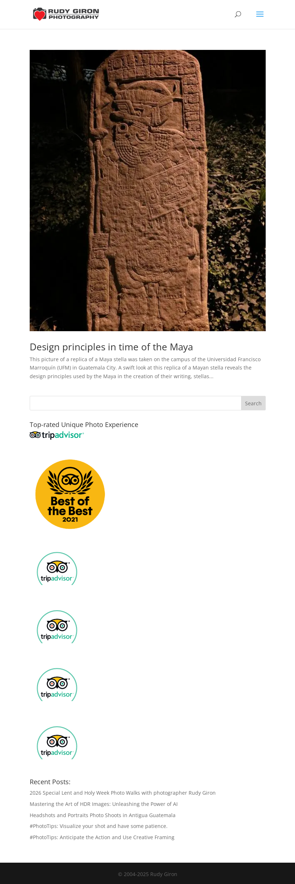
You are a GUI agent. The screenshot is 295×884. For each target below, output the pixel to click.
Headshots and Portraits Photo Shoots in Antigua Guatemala (103, 815)
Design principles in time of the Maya (111, 346)
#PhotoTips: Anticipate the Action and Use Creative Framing (102, 837)
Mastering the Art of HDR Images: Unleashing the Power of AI (104, 803)
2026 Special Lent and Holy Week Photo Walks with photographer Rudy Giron (123, 792)
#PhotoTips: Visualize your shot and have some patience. (99, 826)
